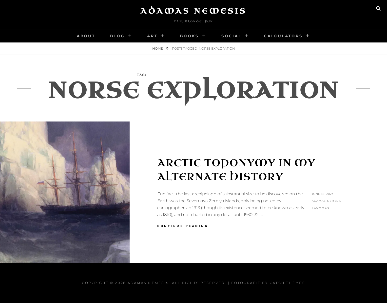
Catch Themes (287, 283)
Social (231, 36)
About (86, 36)
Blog (117, 36)
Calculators (283, 36)
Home (158, 48)
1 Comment (321, 207)
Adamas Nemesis (193, 11)
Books (189, 36)
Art (152, 36)
